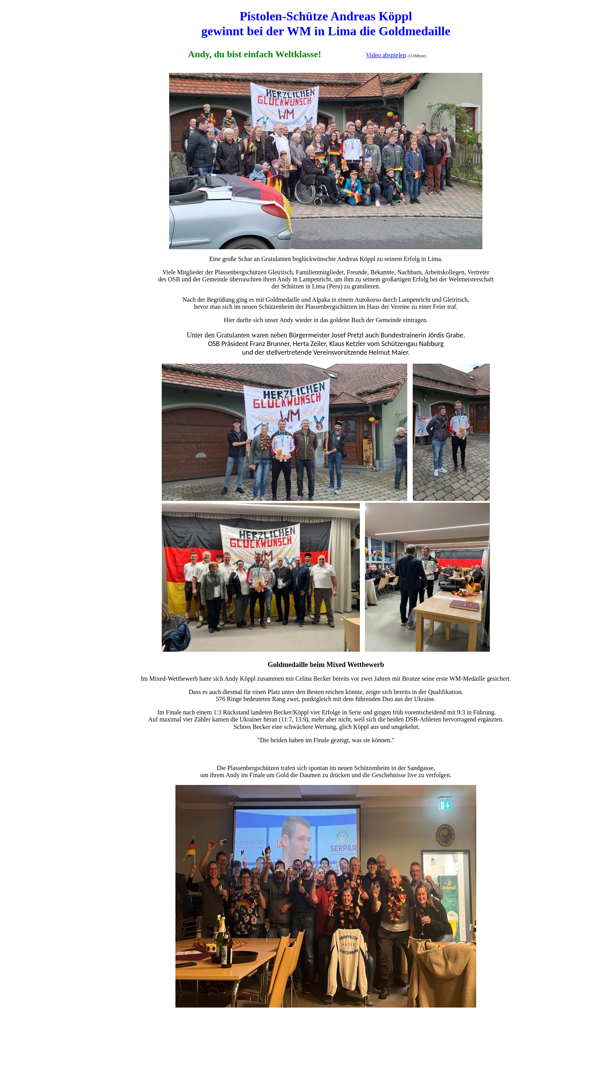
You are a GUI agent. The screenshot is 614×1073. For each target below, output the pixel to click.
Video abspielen (386, 55)
